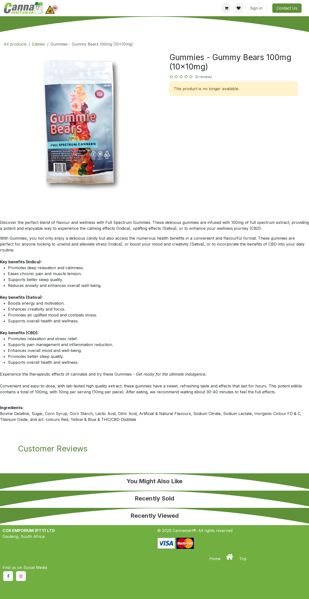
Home (215, 558)
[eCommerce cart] (226, 8)
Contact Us (286, 8)
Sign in (256, 8)
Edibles (38, 44)
